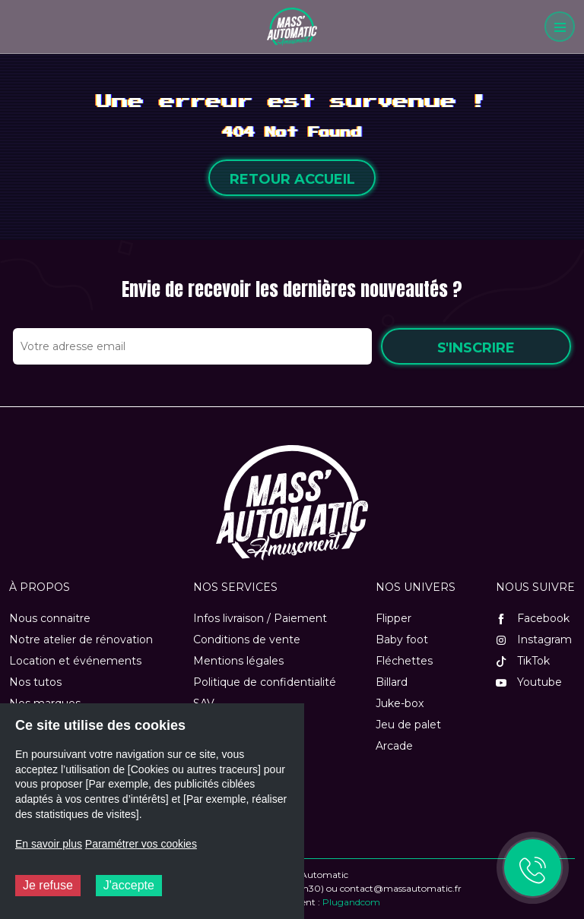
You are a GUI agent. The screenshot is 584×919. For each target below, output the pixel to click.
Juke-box (400, 703)
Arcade (394, 746)
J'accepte (128, 885)
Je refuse (48, 885)
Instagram (534, 639)
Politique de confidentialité (264, 682)
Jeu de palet (408, 724)
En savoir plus (48, 844)
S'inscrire (476, 347)
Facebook (533, 618)
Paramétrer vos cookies (141, 844)
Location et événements (75, 661)
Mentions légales (238, 661)
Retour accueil (292, 179)
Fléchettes (404, 661)
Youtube (529, 682)
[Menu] (559, 26)
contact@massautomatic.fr (401, 888)
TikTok (523, 661)
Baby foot (402, 639)
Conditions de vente (246, 639)
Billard (392, 682)
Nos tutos (35, 682)
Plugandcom (351, 902)
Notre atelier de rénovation (81, 639)
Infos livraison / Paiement (260, 618)
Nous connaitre (49, 618)
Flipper (393, 618)
